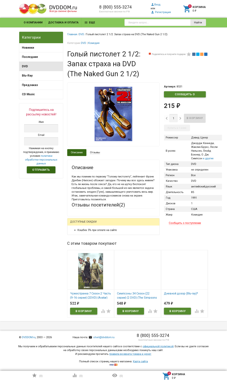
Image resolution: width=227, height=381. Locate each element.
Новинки (28, 47)
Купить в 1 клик (177, 127)
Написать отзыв (90, 223)
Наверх (211, 363)
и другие (208, 158)
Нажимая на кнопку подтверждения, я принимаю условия (41, 156)
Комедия (93, 43)
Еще (89, 22)
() (37, 375)
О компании (33, 22)
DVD (25, 66)
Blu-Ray (27, 75)
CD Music (28, 94)
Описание (77, 152)
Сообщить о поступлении (185, 95)
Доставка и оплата (63, 22)
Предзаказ (30, 85)
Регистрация (161, 12)
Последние (30, 57)
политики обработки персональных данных (41, 159)
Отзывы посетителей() (98, 205)
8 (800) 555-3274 (115, 7)
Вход (156, 4)
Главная (72, 34)
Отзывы (95, 152)
